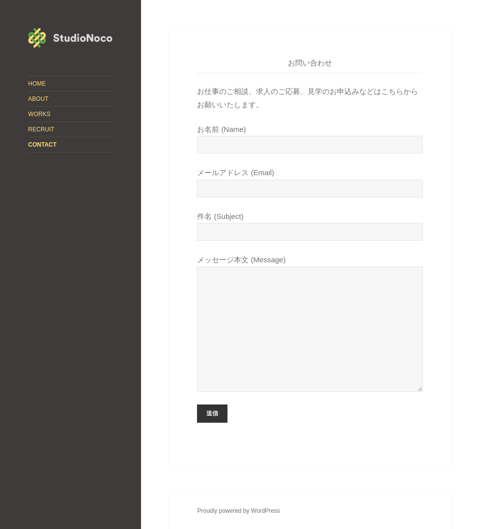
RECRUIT (41, 129)
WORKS (39, 114)
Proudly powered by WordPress (238, 510)
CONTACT (42, 144)
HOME (37, 83)
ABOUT (38, 98)
